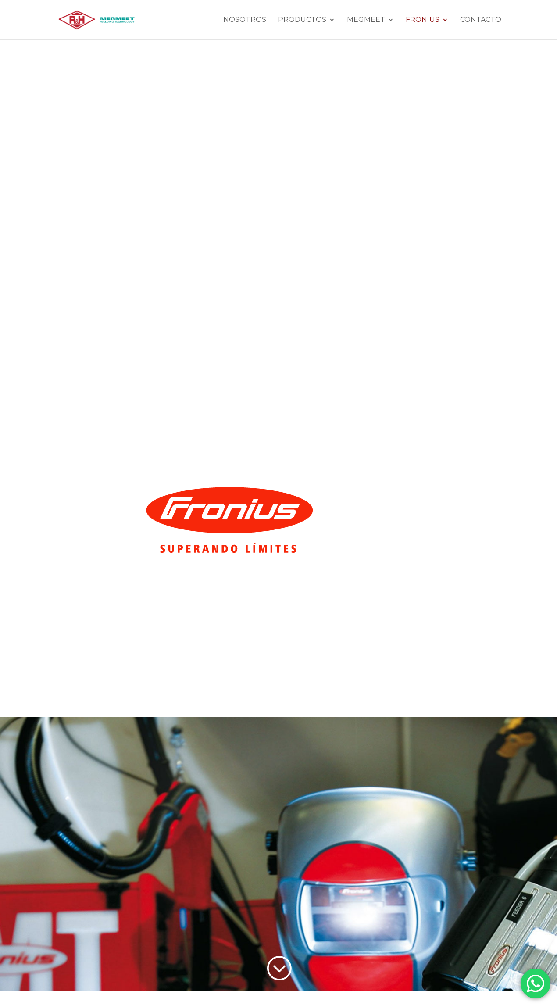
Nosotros (244, 20)
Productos (302, 20)
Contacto (480, 20)
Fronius (422, 20)
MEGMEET (366, 20)
